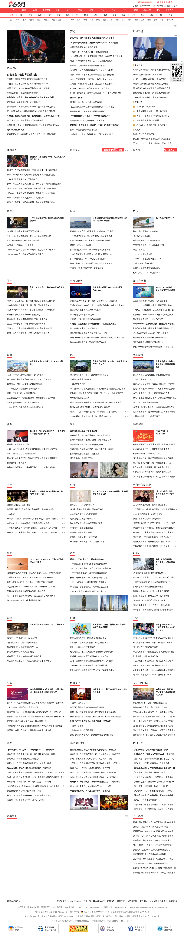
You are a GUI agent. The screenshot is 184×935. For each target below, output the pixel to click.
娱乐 (57, 10)
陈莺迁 (143, 143)
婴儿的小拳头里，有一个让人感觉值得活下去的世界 (29, 661)
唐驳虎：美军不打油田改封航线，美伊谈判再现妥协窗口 (31, 202)
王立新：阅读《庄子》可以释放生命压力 (150, 665)
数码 (49, 15)
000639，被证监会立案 (142, 254)
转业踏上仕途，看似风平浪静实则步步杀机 (88, 750)
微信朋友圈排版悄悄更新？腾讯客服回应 (87, 111)
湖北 (98, 20)
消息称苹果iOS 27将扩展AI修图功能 (148, 342)
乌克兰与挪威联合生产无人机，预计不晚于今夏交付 (29, 305)
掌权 (53, 754)
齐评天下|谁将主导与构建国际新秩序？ (152, 116)
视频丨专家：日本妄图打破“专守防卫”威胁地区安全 (92, 75)
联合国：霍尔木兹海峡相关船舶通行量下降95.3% (28, 84)
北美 (24, 20)
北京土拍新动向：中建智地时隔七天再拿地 (88, 582)
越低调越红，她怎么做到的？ (82, 519)
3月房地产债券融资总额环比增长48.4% (149, 573)
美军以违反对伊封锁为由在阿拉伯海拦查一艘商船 (28, 88)
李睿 (170, 143)
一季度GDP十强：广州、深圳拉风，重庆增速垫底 (91, 236)
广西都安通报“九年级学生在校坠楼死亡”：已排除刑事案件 (32, 134)
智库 (30, 15)
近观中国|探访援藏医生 (146, 106)
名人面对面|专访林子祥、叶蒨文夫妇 (152, 125)
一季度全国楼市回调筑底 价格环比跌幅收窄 (88, 564)
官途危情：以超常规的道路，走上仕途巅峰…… (90, 754)
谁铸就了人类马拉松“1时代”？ (20, 444)
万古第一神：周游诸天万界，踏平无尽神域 (25, 800)
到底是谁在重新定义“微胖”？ (82, 532)
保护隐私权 (132, 901)
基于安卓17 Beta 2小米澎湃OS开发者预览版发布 (153, 314)
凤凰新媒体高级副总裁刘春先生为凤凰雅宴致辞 (153, 840)
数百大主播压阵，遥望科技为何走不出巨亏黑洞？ (91, 263)
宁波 (161, 20)
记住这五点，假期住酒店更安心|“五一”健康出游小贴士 (93, 670)
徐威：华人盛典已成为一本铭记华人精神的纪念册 (154, 822)
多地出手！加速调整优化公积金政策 (148, 586)
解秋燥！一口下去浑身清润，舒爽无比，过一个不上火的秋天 (33, 532)
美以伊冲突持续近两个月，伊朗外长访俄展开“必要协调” (31, 310)
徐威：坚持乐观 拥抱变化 (144, 134)
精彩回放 (138, 102)
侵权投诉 (108, 907)
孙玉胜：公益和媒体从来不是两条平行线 (150, 827)
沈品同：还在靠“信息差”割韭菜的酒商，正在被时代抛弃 (31, 509)
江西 (110, 20)
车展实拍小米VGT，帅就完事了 (146, 416)
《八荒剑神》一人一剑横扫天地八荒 (148, 791)
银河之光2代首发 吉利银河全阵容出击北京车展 (90, 407)
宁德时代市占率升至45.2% (144, 379)
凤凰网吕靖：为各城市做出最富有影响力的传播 (153, 831)
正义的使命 (111, 772)
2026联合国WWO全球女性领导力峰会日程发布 (27, 721)
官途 (110, 759)
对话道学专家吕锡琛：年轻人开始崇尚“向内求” (153, 642)
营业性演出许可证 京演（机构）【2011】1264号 (111, 921)
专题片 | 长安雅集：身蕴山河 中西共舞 (23, 402)
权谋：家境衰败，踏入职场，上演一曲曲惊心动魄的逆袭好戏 (33, 777)
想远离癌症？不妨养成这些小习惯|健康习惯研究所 (91, 652)
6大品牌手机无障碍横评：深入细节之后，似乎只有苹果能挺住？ (34, 573)
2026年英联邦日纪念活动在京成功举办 (23, 389)
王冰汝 (136, 143)
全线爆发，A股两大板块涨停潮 (20, 245)
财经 (24, 10)
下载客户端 (159, 6)
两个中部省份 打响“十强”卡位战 (83, 130)
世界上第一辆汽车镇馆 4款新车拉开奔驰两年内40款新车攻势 (95, 402)
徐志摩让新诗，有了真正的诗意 (20, 652)
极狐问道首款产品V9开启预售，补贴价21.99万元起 (91, 231)
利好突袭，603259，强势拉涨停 (146, 272)
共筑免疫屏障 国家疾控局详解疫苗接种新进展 (89, 665)
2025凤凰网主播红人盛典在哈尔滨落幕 (149, 854)
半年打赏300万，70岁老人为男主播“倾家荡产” (90, 116)
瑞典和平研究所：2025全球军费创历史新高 (25, 314)
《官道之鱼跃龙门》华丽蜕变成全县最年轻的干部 (154, 768)
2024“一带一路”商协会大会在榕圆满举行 (150, 863)
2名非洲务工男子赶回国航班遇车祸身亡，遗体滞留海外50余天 (33, 125)
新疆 (39, 20)
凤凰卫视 (46, 10)
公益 (133, 15)
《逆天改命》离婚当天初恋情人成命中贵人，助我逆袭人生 (32, 772)
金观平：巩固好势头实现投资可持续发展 (87, 65)
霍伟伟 (157, 143)
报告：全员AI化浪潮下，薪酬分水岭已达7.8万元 (153, 721)
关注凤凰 (138, 815)
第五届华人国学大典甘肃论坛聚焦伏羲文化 (151, 850)
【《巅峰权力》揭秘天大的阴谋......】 (149, 754)
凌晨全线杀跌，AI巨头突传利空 (146, 240)
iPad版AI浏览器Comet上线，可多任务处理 (151, 333)
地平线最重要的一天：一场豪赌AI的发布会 (151, 393)
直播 (11, 15)
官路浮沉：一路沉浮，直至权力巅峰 (85, 768)
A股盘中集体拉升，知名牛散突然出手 (23, 240)
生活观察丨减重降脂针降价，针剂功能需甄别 (89, 642)
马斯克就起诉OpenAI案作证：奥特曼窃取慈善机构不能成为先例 (97, 305)
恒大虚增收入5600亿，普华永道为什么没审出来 (90, 250)
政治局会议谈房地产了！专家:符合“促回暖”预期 (153, 577)
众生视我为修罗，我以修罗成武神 (21, 791)
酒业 (96, 15)
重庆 (117, 20)
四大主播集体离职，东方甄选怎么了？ (86, 328)
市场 (135, 211)
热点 (9, 68)
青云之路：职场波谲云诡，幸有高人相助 (87, 772)
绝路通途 (116, 782)
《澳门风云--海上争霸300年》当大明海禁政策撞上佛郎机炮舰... (34, 786)
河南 (91, 20)
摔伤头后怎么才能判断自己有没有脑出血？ (88, 638)
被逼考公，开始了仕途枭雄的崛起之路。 (24, 759)
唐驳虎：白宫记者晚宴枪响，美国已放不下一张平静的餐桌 (32, 170)
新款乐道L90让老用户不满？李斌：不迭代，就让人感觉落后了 (96, 393)
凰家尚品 (169, 10)
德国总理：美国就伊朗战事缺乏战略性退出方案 (27, 319)
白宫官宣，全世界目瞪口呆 (22, 74)
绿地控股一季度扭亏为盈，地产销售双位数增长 (90, 587)
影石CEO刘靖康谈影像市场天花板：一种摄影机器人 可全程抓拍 (97, 337)
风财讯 (136, 553)
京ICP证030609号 (32, 916)
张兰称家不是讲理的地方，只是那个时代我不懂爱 (154, 476)
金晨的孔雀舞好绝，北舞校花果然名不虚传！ (152, 449)
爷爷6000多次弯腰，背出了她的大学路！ (150, 707)
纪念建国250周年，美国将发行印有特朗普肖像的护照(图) (31, 111)
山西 (136, 20)
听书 (9, 743)
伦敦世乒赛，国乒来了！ (17, 463)
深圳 (72, 20)
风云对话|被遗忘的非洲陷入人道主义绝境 (150, 84)
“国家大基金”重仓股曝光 (143, 263)
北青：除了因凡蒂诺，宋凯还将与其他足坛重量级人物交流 (32, 449)
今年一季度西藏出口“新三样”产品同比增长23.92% (91, 79)
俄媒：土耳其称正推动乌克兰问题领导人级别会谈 (28, 333)
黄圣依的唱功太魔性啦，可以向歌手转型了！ (152, 467)
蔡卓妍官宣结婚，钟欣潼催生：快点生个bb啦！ (90, 435)
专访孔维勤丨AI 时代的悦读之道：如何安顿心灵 (153, 652)
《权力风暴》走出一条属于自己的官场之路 (151, 759)
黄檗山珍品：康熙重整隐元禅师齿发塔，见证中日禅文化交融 (96, 716)
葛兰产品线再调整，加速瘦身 (145, 231)
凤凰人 (137, 130)
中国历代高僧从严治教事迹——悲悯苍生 (87, 707)
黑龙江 (46, 20)
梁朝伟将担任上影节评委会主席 (83, 431)
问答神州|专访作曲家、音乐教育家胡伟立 (150, 97)
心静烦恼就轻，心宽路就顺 (81, 730)
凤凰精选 (12, 150)
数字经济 (170, 20)
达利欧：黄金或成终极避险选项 (146, 268)
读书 (68, 15)
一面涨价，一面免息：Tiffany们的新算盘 (87, 541)
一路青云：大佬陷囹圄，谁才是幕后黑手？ (25, 782)
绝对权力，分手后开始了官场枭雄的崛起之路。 (90, 782)
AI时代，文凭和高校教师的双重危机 (85, 319)
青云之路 (113, 750)
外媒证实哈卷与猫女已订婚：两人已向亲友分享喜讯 (92, 449)
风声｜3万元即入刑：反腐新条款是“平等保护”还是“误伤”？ (32, 175)
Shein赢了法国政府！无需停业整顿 (147, 514)
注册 (168, 6)
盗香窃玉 (114, 777)
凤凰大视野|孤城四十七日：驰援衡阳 (152, 111)
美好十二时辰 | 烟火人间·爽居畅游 (21, 393)
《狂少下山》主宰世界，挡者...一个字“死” (151, 786)
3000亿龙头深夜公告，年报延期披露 (148, 245)
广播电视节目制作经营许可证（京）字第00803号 (96, 916)
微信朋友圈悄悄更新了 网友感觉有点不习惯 (88, 333)
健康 (152, 15)
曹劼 (164, 143)
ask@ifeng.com (95, 907)
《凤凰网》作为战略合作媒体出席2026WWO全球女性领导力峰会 (34, 726)
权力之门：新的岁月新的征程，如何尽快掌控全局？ (29, 795)
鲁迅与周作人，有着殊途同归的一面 (22, 647)
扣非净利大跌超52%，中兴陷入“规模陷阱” (88, 259)
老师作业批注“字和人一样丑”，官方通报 (87, 120)
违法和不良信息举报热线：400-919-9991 (70, 907)
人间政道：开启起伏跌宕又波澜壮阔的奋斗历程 (90, 763)
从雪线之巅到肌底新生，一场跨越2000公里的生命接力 (30, 730)
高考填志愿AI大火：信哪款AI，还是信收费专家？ (154, 730)
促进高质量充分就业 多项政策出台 (85, 47)
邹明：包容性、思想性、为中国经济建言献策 (152, 845)
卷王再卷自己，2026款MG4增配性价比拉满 (151, 375)
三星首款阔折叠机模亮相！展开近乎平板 (150, 301)
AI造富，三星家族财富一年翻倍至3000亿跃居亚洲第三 (93, 324)
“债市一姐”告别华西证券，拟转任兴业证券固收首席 (29, 236)
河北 (85, 20)
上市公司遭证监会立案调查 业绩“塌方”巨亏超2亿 (91, 254)
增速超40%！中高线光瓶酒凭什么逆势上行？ (152, 537)
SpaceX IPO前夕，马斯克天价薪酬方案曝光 (25, 254)
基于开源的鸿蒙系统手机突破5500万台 (149, 337)
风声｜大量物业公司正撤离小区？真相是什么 (26, 198)
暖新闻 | (73, 125)
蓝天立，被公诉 (77, 97)
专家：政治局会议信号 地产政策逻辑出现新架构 (90, 568)
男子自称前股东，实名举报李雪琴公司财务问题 (153, 458)
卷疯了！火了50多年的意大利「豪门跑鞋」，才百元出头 (94, 412)
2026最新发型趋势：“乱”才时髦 (83, 514)
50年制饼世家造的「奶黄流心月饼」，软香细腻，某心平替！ (33, 528)
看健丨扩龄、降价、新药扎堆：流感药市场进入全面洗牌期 (32, 188)
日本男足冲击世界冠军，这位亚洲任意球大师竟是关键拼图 (32, 458)
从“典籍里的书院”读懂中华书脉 (146, 656)
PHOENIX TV (146, 6)
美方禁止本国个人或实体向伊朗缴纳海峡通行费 (27, 79)
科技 (35, 10)
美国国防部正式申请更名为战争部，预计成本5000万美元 (31, 106)
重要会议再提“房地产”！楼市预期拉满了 (87, 559)
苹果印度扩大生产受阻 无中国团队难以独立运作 (153, 328)
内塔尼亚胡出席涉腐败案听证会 (147, 58)
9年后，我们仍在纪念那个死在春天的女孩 (88, 509)
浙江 (155, 20)
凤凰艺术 (173, 901)
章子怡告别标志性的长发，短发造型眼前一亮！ (153, 463)
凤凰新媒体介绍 (14, 901)
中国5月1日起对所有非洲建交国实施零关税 (25, 120)
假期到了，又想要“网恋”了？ (82, 505)
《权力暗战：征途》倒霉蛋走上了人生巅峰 (151, 763)
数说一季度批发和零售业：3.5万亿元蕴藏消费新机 (91, 61)
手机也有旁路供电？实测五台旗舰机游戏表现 (26, 591)
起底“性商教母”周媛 (15, 130)
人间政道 (116, 763)
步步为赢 (106, 791)
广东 (66, 20)
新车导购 (138, 354)
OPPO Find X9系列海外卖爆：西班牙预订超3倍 (153, 305)
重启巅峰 (50, 750)
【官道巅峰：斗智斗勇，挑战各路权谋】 (150, 772)
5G (161, 15)
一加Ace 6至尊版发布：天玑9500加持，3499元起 (153, 310)
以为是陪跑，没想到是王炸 (81, 458)
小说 (158, 10)
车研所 (142, 280)
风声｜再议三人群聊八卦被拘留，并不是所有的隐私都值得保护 (34, 184)
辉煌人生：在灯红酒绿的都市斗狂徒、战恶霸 (26, 763)
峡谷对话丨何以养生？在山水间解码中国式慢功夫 (154, 670)
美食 (114, 15)
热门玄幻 (80, 743)
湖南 (104, 20)
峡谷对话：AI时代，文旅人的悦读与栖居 (24, 384)
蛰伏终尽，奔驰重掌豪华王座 (145, 402)
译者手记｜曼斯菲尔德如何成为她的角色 (24, 656)
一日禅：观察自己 (77, 703)
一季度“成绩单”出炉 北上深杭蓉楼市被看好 (88, 573)
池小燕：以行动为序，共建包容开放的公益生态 (153, 836)
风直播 (136, 150)
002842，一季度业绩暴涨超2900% (147, 259)
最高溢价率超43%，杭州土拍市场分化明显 (151, 591)
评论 (21, 15)
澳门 (11, 20)
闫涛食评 (11, 514)
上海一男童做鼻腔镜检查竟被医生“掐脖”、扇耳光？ (92, 661)
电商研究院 (139, 484)
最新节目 (138, 65)
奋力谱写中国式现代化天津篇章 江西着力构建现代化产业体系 (96, 56)
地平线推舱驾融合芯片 (79, 398)
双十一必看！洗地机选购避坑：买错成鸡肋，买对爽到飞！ (32, 596)
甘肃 (149, 20)
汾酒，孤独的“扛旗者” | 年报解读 (147, 519)
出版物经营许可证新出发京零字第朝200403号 (130, 912)
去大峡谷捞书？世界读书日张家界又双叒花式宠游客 (29, 379)
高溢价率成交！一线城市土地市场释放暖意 (151, 596)
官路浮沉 (116, 754)
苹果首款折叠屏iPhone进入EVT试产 (148, 319)
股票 (40, 15)
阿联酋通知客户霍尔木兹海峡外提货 (22, 93)
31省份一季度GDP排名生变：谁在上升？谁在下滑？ (92, 84)
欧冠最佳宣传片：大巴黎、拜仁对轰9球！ (26, 59)
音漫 (170, 15)
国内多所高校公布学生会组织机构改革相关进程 (153, 726)
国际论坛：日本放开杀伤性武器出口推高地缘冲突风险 (30, 328)
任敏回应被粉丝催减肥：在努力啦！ (85, 454)
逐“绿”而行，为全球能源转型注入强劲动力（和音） (92, 70)
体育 (91, 10)
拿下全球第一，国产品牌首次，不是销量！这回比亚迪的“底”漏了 (98, 389)
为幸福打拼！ (114, 42)
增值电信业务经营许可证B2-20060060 (57, 916)
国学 (77, 15)
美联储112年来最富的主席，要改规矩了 (87, 268)
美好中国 (147, 10)
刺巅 (39, 791)
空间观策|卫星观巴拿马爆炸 (148, 120)
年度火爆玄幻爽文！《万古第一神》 (85, 791)
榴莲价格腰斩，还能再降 (80, 245)
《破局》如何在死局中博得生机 (146, 800)
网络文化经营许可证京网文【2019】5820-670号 (139, 916)
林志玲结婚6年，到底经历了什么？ (148, 453)
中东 (18, 20)
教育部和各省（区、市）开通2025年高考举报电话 (154, 735)
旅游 (105, 15)
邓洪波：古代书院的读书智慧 (145, 647)
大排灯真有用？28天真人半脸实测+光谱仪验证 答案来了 (31, 577)
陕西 (142, 20)
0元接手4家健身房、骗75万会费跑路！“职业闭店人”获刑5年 (95, 93)
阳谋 (166, 750)
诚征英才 (121, 901)
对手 (109, 786)
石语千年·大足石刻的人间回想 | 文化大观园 (25, 375)
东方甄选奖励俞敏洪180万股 (82, 314)
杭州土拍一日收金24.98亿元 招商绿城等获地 (88, 577)
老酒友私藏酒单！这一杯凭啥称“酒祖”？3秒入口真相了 (156, 541)
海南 (53, 20)
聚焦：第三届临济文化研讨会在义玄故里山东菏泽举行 (93, 712)
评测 (58, 15)
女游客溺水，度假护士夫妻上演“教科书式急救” (99, 125)
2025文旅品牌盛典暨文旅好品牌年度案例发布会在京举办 (31, 398)
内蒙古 (31, 20)
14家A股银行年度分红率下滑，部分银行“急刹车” (91, 240)
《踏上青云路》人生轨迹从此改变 (147, 750)
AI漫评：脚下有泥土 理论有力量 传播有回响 (89, 52)
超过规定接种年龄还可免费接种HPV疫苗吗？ (89, 656)
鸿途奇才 (49, 782)
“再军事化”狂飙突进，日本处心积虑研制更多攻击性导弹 (31, 301)
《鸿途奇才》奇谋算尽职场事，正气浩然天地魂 (153, 804)
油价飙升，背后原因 (141, 236)
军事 (80, 10)
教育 (142, 15)
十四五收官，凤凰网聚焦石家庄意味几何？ (25, 407)
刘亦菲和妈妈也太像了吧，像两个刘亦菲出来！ (153, 472)
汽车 (113, 10)
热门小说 (138, 743)
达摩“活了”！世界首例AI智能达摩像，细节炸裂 (90, 721)
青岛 (130, 20)
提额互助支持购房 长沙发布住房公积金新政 (151, 605)
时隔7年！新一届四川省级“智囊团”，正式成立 (89, 88)
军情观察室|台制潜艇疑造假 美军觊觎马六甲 (151, 88)
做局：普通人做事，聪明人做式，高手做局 (88, 759)
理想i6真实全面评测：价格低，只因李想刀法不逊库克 (30, 582)
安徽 (59, 20)
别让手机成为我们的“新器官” (82, 647)
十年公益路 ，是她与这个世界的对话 (22, 707)
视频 (136, 10)
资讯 (13, 10)
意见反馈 (153, 901)
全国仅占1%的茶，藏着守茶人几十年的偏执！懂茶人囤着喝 (32, 519)
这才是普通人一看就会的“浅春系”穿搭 (86, 523)
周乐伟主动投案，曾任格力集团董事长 (86, 102)
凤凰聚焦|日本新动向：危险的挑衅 (147, 74)
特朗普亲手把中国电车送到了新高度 (85, 310)
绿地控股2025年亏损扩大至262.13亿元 (149, 600)
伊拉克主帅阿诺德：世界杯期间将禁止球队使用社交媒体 (31, 467)
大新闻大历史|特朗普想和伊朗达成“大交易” (151, 93)
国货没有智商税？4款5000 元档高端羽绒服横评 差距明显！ (32, 586)
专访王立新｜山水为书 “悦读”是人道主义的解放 (153, 638)
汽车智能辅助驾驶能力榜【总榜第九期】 (24, 600)
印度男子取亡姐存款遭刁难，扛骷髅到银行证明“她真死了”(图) (33, 116)
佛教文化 (86, 15)
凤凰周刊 (163, 901)
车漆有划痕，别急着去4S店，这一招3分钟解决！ (90, 416)
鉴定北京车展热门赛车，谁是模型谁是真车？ (89, 375)
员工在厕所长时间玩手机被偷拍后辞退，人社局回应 (92, 107)
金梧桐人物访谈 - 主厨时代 (18, 505)
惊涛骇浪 (47, 768)
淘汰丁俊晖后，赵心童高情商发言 (21, 453)
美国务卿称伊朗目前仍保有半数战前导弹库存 (26, 324)
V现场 (79, 280)
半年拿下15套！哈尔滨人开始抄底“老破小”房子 (153, 610)
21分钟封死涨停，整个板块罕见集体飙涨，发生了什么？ (31, 250)
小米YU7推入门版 (77, 384)
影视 (135, 424)
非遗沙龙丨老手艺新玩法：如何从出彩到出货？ (153, 661)
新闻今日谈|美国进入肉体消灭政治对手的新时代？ (154, 70)
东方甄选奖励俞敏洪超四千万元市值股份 (24, 231)
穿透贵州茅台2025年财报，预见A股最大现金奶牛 (154, 528)
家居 (124, 15)
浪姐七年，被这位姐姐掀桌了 (82, 528)
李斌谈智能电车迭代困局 (80, 379)
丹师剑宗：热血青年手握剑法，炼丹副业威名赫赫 (28, 754)
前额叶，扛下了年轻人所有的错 (83, 537)
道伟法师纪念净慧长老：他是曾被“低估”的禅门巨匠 (92, 735)
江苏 (79, 20)
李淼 (150, 143)
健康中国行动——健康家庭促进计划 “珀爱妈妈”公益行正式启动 (34, 712)
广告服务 (111, 901)
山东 (123, 20)
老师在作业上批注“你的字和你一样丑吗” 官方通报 (91, 134)
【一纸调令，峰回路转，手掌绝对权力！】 (25, 750)
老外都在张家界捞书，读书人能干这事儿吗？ (152, 675)
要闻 (72, 31)
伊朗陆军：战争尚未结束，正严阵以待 (23, 102)
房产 (125, 10)
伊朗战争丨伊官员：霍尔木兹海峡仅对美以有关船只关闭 (31, 97)
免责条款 (143, 901)
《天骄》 (169, 791)
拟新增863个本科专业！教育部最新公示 (149, 703)
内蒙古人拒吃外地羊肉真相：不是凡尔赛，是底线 (28, 523)
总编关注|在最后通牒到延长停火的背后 (149, 79)
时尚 (69, 10)
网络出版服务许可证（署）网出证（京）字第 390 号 (57, 912)
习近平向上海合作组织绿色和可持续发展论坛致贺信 (92, 38)
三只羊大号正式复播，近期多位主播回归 (150, 505)
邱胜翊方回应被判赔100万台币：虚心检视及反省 (90, 440)
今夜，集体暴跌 (139, 250)
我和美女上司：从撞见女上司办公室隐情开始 (89, 777)
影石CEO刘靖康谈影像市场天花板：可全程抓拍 (153, 347)
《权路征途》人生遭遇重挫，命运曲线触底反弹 (153, 809)
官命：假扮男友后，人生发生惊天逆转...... (88, 786)
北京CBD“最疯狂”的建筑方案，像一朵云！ (88, 591)
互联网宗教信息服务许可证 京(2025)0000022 (70, 921)
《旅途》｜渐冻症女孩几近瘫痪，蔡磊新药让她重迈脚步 (31, 193)
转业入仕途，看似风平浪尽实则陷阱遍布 (24, 768)
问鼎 (49, 763)
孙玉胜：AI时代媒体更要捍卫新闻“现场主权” (152, 139)
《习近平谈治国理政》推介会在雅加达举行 (88, 42)
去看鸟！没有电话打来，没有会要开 (22, 638)
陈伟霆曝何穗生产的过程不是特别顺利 (86, 444)
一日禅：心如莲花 (77, 726)
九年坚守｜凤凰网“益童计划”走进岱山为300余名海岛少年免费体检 (35, 703)
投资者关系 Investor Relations (69, 901)
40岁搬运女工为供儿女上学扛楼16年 (22, 179)
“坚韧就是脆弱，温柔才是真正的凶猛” (23, 642)
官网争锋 (106, 768)
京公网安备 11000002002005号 (96, 912)
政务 (102, 10)
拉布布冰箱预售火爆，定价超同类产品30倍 (88, 342)
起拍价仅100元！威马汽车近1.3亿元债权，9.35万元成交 (93, 301)
